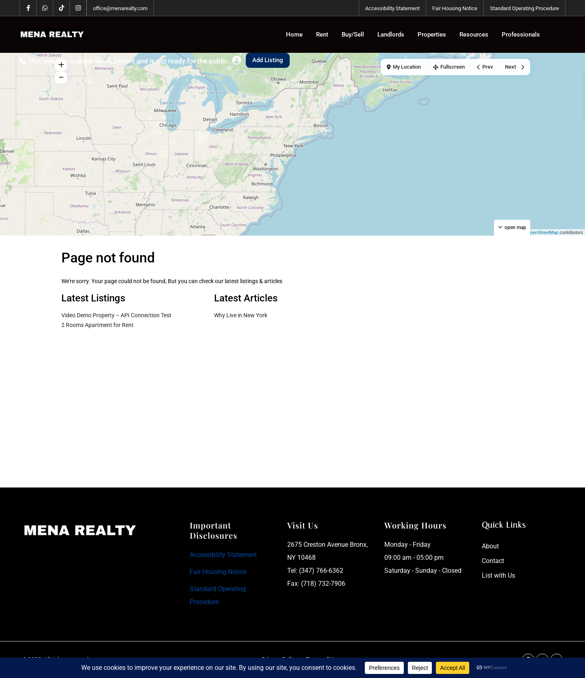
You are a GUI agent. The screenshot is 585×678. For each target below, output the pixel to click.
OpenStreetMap (543, 232)
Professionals (521, 34)
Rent (322, 34)
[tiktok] (61, 8)
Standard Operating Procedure (524, 8)
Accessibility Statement (392, 8)
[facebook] (28, 8)
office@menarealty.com (120, 8)
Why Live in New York (240, 315)
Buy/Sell (353, 34)
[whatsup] (45, 8)
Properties (432, 34)
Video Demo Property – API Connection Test (116, 315)
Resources (473, 34)
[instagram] (78, 8)
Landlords (390, 34)
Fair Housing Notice (454, 8)
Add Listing (267, 60)
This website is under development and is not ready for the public (128, 61)
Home (294, 34)
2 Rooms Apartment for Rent (97, 325)
